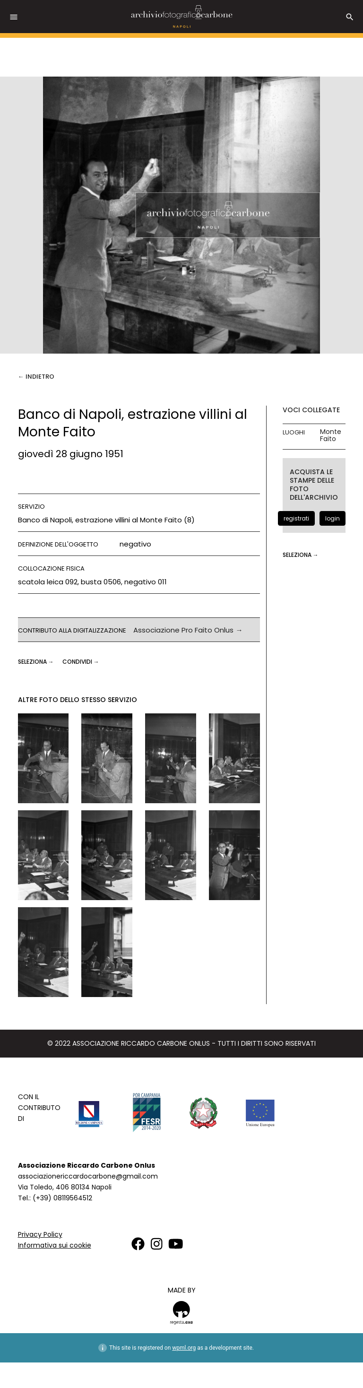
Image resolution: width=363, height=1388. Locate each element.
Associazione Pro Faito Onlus (183, 630)
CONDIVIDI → (80, 662)
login (332, 518)
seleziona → (36, 662)
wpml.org (184, 1348)
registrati (296, 518)
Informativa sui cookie (54, 1245)
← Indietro (36, 376)
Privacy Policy (40, 1234)
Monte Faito (330, 435)
